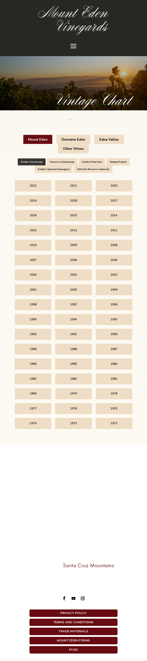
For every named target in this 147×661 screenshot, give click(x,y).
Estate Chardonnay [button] (32, 161)
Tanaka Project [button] (118, 161)
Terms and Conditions (73, 622)
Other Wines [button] (73, 148)
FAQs (73, 650)
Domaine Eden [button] (73, 139)
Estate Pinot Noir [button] (92, 161)
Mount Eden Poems (73, 640)
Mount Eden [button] (37, 139)
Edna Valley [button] (109, 139)
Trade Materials (73, 631)
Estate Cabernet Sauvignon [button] (53, 169)
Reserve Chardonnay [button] (62, 161)
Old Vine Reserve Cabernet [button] (93, 169)
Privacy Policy (73, 613)
